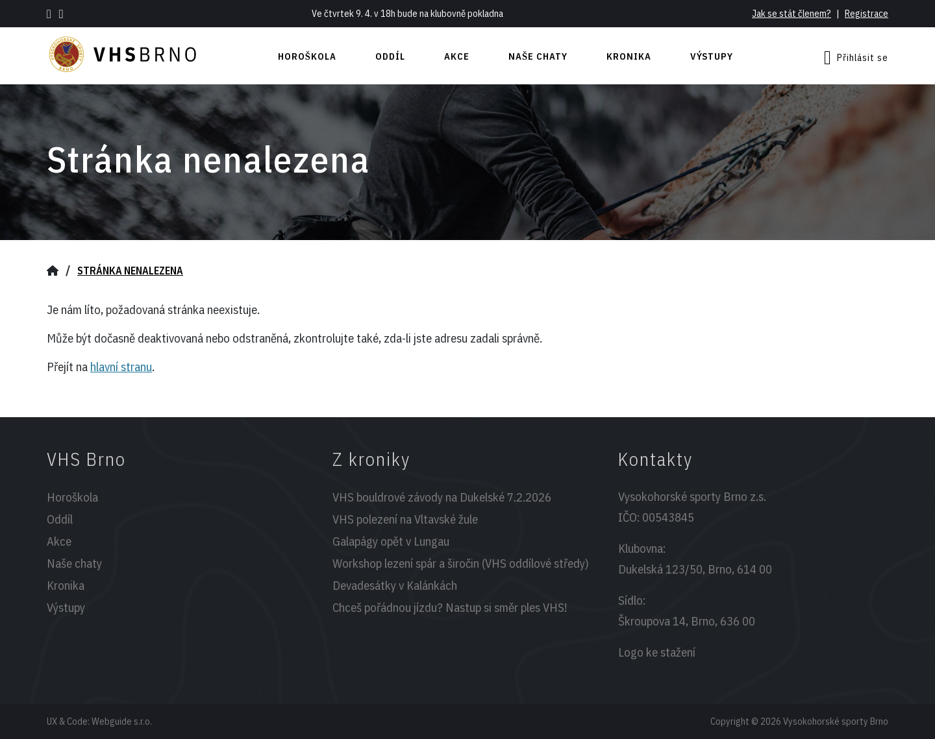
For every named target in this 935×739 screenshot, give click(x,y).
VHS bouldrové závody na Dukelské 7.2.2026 (441, 497)
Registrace (866, 13)
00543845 (668, 517)
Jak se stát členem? (791, 13)
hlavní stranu (121, 366)
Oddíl (390, 56)
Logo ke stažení (656, 652)
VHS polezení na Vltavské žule (405, 519)
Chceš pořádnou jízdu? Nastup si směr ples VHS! (449, 607)
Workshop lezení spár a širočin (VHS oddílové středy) (460, 563)
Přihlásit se (856, 57)
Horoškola (307, 56)
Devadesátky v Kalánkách (394, 585)
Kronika (628, 56)
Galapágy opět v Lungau (390, 541)
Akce (456, 56)
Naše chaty (537, 56)
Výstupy (711, 56)
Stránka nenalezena (130, 270)
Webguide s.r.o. (122, 721)
